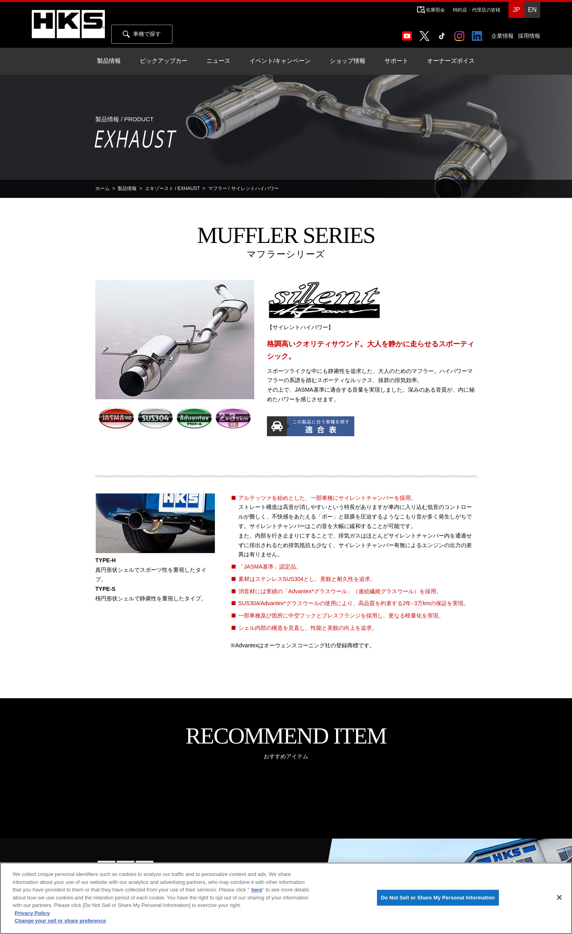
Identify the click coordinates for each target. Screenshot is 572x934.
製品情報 (109, 61)
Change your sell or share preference (60, 921)
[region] (286, 898)
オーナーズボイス (451, 61)
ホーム (102, 188)
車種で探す (142, 34)
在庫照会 (435, 10)
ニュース (218, 61)
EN (532, 9)
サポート (396, 61)
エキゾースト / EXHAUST (172, 188)
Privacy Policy (32, 913)
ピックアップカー (163, 61)
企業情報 (502, 36)
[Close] (559, 897)
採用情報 (529, 36)
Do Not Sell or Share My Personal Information (438, 898)
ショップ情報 (347, 61)
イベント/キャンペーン (280, 61)
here (256, 890)
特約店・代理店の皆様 (476, 10)
